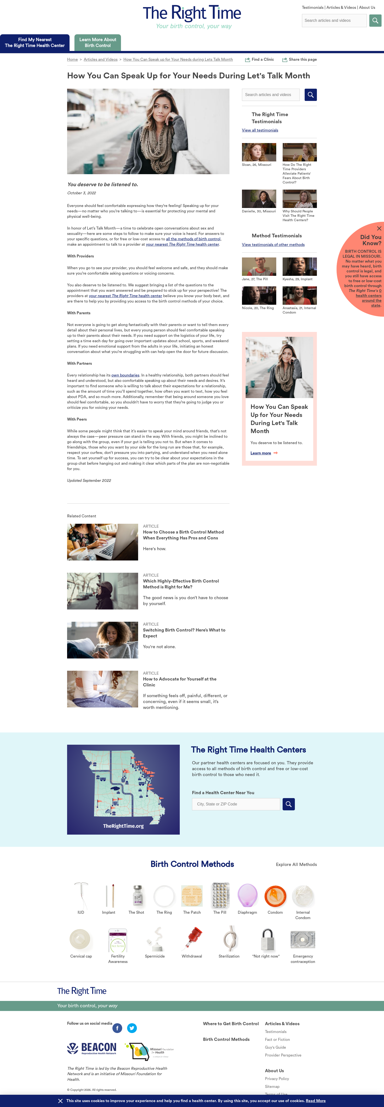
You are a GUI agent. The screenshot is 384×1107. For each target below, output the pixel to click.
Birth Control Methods (192, 864)
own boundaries (125, 375)
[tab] (35, 42)
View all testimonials (260, 130)
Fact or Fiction (277, 1040)
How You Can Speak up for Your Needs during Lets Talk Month (178, 59)
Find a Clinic (263, 59)
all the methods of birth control (193, 239)
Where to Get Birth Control (231, 1024)
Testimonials (313, 8)
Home (72, 59)
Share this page (303, 59)
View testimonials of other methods (273, 245)
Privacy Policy (277, 1079)
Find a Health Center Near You (223, 793)
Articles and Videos (101, 59)
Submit (375, 20)
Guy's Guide (275, 1047)
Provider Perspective (283, 1055)
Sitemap (272, 1087)
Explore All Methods (296, 864)
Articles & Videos (341, 8)
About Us (367, 8)
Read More (316, 1101)
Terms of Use (276, 1094)
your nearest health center (182, 244)
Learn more (264, 453)
